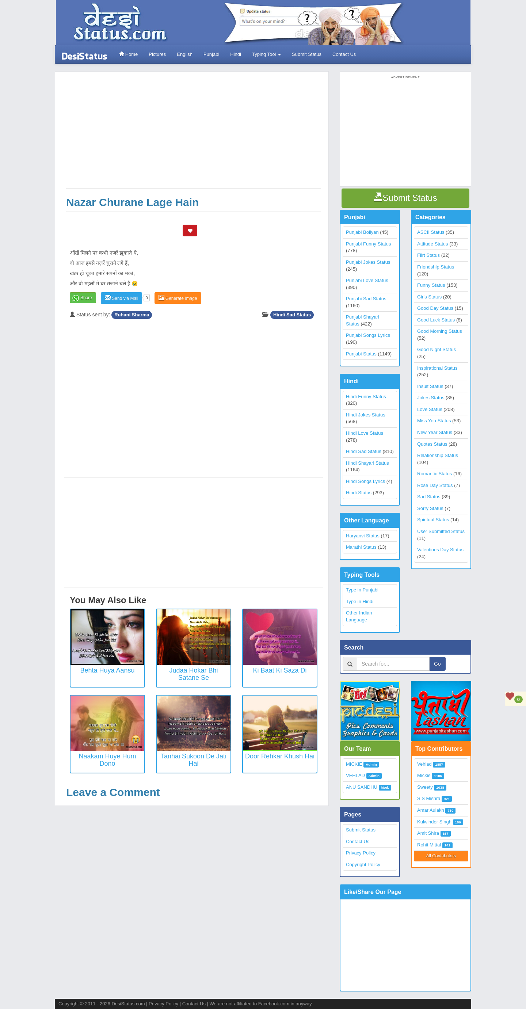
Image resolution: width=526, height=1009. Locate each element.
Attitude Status (432, 244)
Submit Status (306, 54)
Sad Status (429, 496)
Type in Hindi (359, 601)
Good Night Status (436, 349)
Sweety (425, 787)
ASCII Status (430, 232)
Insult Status (430, 386)
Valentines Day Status (440, 549)
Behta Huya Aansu (107, 670)
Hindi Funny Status (366, 396)
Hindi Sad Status (292, 314)
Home (128, 54)
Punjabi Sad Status (366, 298)
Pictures (157, 54)
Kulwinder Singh (434, 822)
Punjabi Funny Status (368, 244)
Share (86, 297)
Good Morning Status (439, 331)
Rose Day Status (435, 485)
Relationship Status (437, 455)
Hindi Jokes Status (365, 415)
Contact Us (344, 54)
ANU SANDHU (361, 787)
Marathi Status (361, 547)
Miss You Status (434, 420)
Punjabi (211, 54)
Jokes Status (430, 397)
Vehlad (424, 764)
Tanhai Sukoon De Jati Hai (193, 760)
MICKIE (354, 764)
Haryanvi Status (363, 535)
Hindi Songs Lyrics (365, 481)
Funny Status (431, 285)
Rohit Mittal (429, 845)
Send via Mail (121, 298)
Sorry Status (430, 508)
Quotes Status (432, 444)
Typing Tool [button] (266, 54)
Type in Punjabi (362, 590)
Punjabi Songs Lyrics (368, 335)
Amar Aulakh (430, 810)
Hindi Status (358, 492)
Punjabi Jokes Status (368, 262)
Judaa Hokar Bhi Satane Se (193, 674)
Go (437, 664)
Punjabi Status (361, 354)
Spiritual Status (433, 519)
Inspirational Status (437, 368)
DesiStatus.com (128, 1003)
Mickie (424, 775)
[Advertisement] (193, 134)
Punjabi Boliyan (362, 232)
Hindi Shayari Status (367, 463)
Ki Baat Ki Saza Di (279, 670)
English (185, 54)
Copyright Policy (363, 864)
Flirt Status (428, 255)
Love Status (429, 409)
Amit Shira (428, 833)
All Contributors (441, 855)
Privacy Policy (361, 853)
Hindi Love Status (364, 433)
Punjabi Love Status (367, 280)
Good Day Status (435, 308)
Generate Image (178, 298)
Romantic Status (434, 473)
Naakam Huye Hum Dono (107, 760)
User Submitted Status (441, 531)
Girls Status (429, 297)
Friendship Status (435, 267)
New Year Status (434, 432)
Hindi (235, 54)
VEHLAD (355, 775)
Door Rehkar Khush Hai (280, 756)
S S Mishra (429, 798)
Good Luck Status (436, 320)
